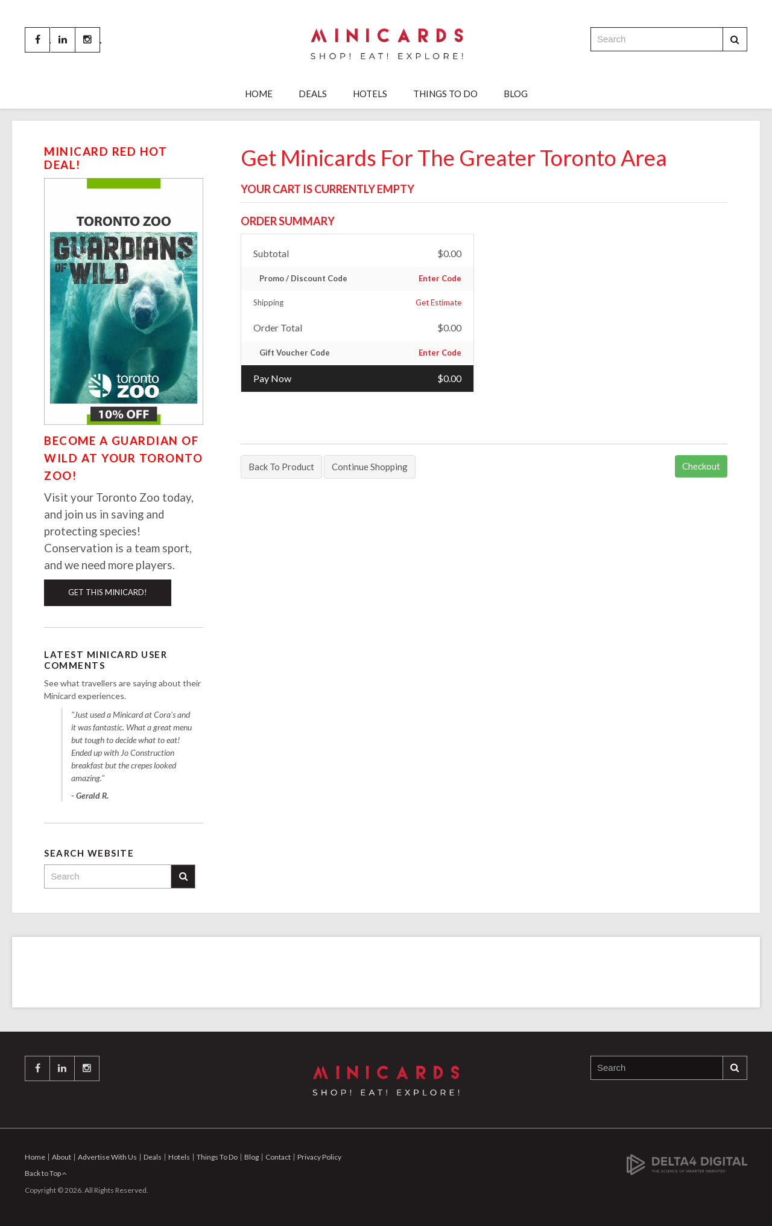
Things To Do (445, 93)
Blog (516, 93)
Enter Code (440, 278)
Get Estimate (438, 302)
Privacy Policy (319, 1156)
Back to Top (46, 1173)
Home (259, 93)
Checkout (701, 466)
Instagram (87, 40)
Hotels (370, 93)
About (61, 1156)
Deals (313, 93)
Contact (278, 1156)
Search (734, 39)
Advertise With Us (107, 1156)
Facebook (37, 40)
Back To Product (281, 466)
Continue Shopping (370, 466)
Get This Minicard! (107, 592)
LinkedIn (63, 40)
